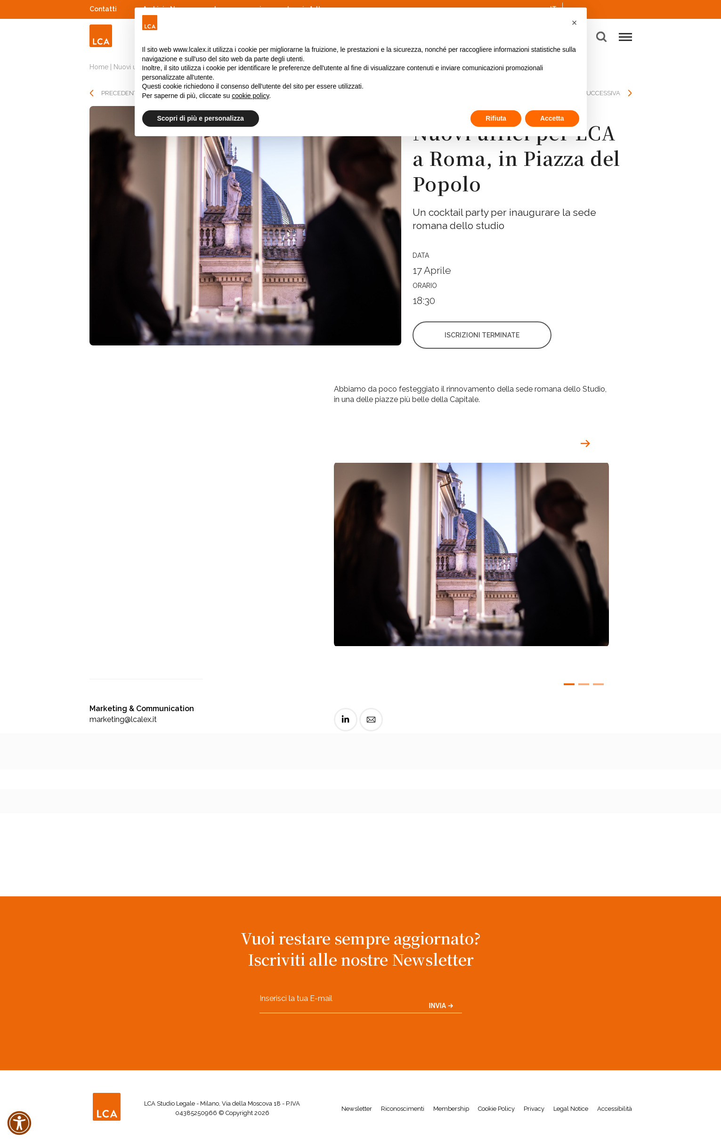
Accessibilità (614, 1108)
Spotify (602, 7)
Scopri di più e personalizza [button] (200, 118)
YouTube (614, 9)
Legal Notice (570, 1108)
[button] (574, 22)
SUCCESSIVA (601, 93)
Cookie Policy (496, 1108)
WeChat (627, 7)
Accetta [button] (552, 118)
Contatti (103, 9)
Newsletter (356, 1108)
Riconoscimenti (402, 1108)
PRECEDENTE (121, 93)
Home (98, 67)
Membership (451, 1108)
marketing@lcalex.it (123, 719)
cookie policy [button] (250, 95)
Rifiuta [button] (496, 118)
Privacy (534, 1108)
